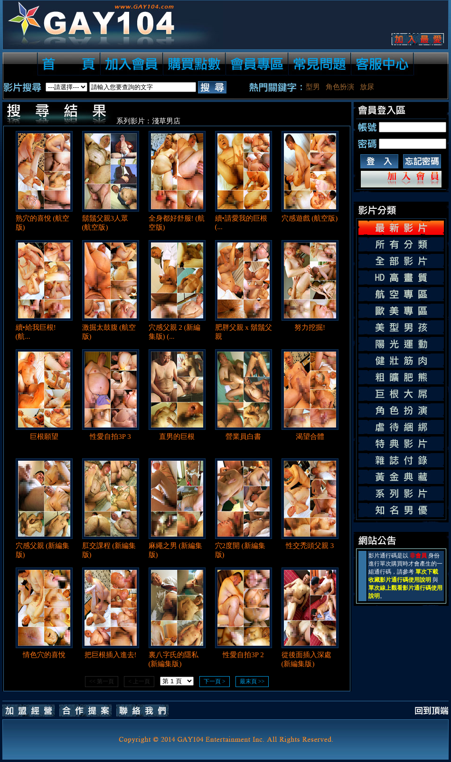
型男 (313, 87)
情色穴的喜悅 (44, 655)
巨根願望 (44, 436)
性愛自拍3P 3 (110, 436)
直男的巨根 (177, 436)
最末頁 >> (252, 681)
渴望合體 (310, 436)
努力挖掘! (309, 327)
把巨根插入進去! (111, 655)
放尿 (367, 87)
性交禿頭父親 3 (310, 545)
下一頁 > (215, 681)
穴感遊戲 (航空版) (310, 218)
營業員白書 (243, 436)
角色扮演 (340, 87)
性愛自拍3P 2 (243, 655)
